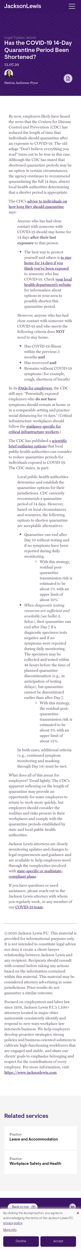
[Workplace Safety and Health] (40, 1162)
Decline (21, 1241)
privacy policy (12, 1223)
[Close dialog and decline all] (78, 1211)
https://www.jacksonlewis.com (30, 1072)
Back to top (20, 1207)
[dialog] (40, 1229)
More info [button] (10, 1230)
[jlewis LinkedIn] (72, 1206)
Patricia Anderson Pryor (21, 82)
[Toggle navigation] (72, 6)
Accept (58, 1241)
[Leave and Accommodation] (40, 1138)
